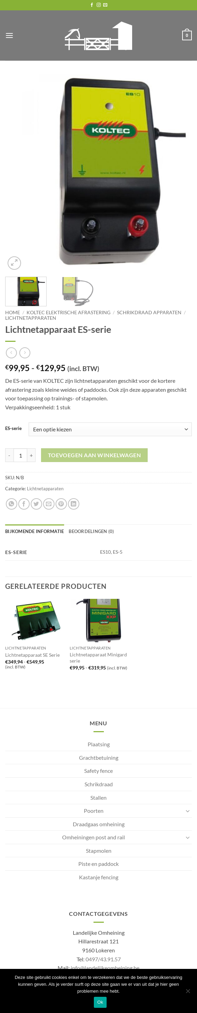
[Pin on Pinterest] (61, 504)
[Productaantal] (20, 455)
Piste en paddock (98, 863)
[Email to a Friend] (49, 504)
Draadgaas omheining (99, 824)
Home (12, 312)
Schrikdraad (99, 784)
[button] (9, 35)
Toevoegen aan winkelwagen (94, 455)
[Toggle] (188, 811)
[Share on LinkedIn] (73, 504)
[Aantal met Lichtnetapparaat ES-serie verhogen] (31, 455)
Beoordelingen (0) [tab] (91, 531)
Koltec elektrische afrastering (68, 312)
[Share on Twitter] (36, 504)
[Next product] (11, 352)
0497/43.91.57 (103, 959)
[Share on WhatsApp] (11, 504)
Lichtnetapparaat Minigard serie (98, 658)
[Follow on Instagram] (99, 5)
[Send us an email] (105, 5)
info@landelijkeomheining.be (105, 967)
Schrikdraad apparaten (149, 312)
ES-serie (13, 428)
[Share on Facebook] (24, 504)
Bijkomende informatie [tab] (34, 531)
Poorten (94, 810)
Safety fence (98, 770)
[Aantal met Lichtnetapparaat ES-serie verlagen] (9, 455)
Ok (100, 1002)
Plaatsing (99, 744)
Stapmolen (98, 850)
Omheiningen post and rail (93, 837)
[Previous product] (24, 352)
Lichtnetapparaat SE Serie (32, 655)
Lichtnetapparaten (30, 318)
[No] (188, 993)
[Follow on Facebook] (92, 5)
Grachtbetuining (98, 757)
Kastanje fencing (98, 877)
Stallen (98, 797)
